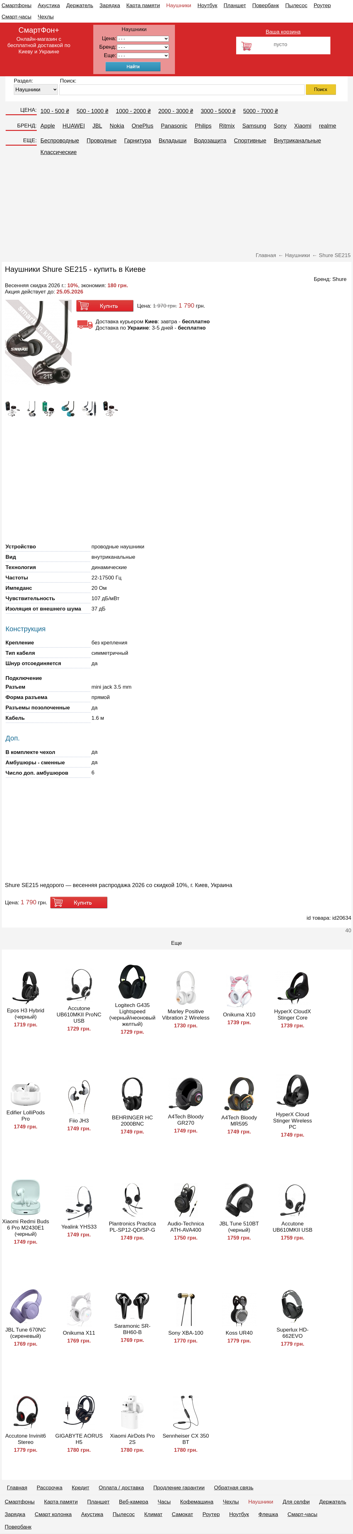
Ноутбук (207, 5)
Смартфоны (16, 5)
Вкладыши (173, 140)
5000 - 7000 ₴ (260, 111)
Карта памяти (143, 5)
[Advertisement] (176, 205)
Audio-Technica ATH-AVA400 (185, 1227)
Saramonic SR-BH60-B (132, 1329)
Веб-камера (133, 1502)
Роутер (322, 5)
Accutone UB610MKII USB (292, 1227)
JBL (97, 126)
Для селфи (296, 1502)
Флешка (268, 1514)
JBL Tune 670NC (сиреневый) (25, 1333)
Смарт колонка (53, 1514)
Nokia (117, 126)
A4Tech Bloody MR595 (239, 1121)
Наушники (178, 5)
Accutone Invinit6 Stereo (25, 1439)
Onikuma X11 (79, 1333)
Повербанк (265, 5)
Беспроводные (60, 140)
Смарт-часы (16, 17)
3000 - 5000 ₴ (218, 111)
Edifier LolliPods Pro (26, 1116)
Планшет (235, 5)
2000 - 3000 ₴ (175, 111)
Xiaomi (303, 126)
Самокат (182, 1514)
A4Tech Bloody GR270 (186, 1120)
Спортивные (250, 140)
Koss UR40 (239, 1333)
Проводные (102, 140)
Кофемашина (197, 1502)
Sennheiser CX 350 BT (186, 1439)
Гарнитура (137, 140)
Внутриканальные (297, 140)
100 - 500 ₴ (55, 111)
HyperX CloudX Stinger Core (292, 1015)
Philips (203, 126)
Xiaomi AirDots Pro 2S (132, 1439)
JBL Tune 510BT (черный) (239, 1227)
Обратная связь (233, 1488)
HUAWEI (73, 126)
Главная (17, 1488)
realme (327, 126)
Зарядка (110, 5)
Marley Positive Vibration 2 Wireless (185, 1015)
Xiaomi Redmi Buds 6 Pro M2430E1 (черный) (25, 1228)
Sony (280, 126)
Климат (153, 1514)
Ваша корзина (283, 32)
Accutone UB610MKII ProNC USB (79, 1014)
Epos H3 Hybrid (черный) (25, 1014)
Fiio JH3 (79, 1121)
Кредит (81, 1488)
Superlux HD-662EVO (292, 1333)
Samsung (254, 126)
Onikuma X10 (239, 1015)
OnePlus (142, 126)
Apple (48, 126)
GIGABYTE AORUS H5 (79, 1439)
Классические (59, 152)
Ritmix (227, 126)
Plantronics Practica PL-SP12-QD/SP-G (132, 1227)
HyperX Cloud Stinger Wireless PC (292, 1120)
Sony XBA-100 (186, 1333)
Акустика (49, 5)
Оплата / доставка (121, 1488)
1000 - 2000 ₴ (133, 111)
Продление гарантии (178, 1488)
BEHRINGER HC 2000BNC (132, 1121)
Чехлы (46, 17)
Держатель (79, 5)
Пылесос (296, 5)
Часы (164, 1502)
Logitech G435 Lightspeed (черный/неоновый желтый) (132, 1014)
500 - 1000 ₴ (92, 111)
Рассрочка (49, 1488)
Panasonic (174, 126)
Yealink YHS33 (78, 1227)
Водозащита (210, 140)
